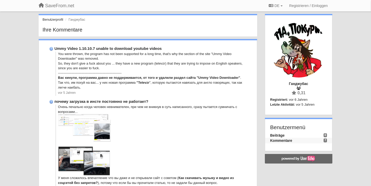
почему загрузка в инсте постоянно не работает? (101, 101)
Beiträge (277, 135)
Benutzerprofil (53, 19)
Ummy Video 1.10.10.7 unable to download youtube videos (108, 48)
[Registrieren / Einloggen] (308, 5)
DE (275, 6)
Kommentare (281, 140)
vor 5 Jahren (67, 93)
